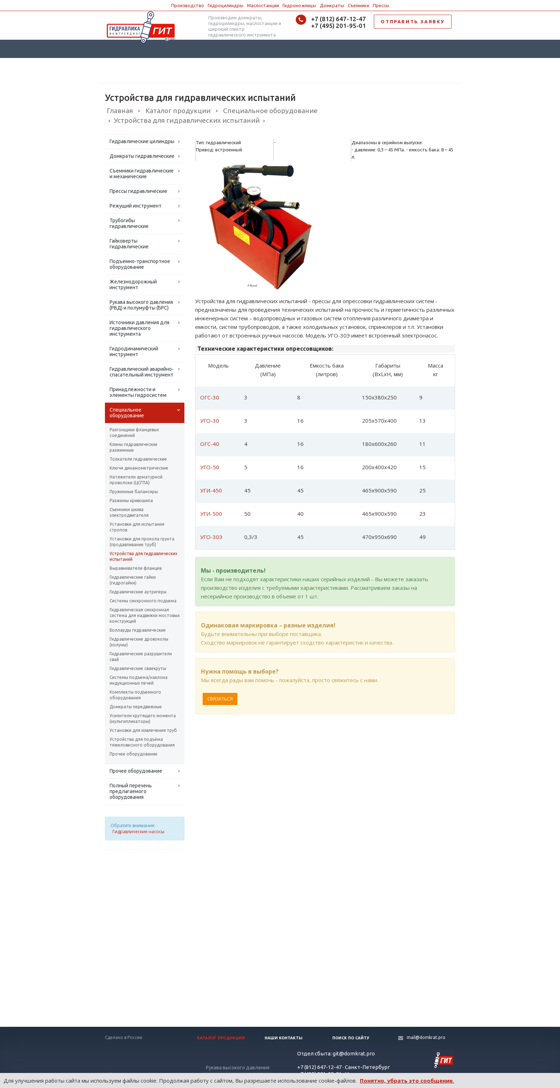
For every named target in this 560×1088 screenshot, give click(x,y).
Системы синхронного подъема (143, 600)
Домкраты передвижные (136, 706)
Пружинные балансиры (134, 491)
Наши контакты (284, 1038)
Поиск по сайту (350, 1038)
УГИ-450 (211, 490)
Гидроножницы (299, 5)
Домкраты (332, 5)
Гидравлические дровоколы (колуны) (139, 642)
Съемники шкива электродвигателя (129, 512)
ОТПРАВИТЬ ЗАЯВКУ (413, 21)
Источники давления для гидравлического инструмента (139, 328)
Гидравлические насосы (138, 832)
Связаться (220, 699)
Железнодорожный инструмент (133, 284)
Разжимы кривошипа (131, 500)
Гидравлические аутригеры (138, 591)
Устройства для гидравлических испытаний (143, 556)
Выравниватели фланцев (135, 568)
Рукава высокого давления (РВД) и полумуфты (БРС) (141, 305)
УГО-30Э (211, 536)
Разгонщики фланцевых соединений (134, 432)
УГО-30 (209, 420)
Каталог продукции (221, 1038)
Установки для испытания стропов (137, 527)
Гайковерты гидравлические (129, 243)
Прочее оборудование (134, 754)
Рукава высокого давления (237, 1067)
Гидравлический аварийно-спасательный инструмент (142, 372)
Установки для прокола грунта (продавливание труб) (142, 541)
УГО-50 (209, 467)
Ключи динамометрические (139, 468)
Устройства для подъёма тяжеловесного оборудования (142, 742)
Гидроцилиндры (225, 5)
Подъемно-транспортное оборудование (140, 264)
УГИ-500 (211, 513)
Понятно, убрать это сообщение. (407, 1080)
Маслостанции (263, 5)
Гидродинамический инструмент (134, 351)
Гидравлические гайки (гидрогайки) (133, 580)
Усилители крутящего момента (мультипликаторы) (143, 718)
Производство (187, 5)
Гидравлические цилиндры (142, 141)
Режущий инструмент (135, 206)
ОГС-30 (209, 397)
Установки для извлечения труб (143, 730)
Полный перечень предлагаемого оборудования (131, 791)
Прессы (381, 5)
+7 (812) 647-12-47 (338, 18)
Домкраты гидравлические (142, 156)
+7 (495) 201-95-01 (338, 25)
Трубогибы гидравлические (129, 223)
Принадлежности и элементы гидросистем (138, 392)
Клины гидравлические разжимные (134, 447)
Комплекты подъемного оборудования (135, 695)
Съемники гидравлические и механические (142, 173)
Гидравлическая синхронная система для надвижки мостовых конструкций (145, 615)
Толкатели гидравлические (138, 459)
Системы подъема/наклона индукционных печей (139, 680)
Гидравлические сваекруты (138, 668)
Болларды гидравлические (138, 630)
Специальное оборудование (127, 412)
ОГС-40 (209, 443)
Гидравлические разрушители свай (141, 656)
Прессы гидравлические (138, 191)
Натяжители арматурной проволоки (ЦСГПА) (136, 480)
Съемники (358, 5)
